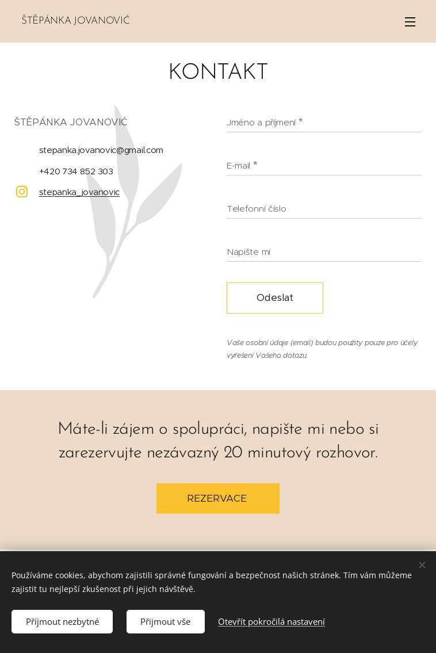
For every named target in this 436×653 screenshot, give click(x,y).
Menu (410, 21)
